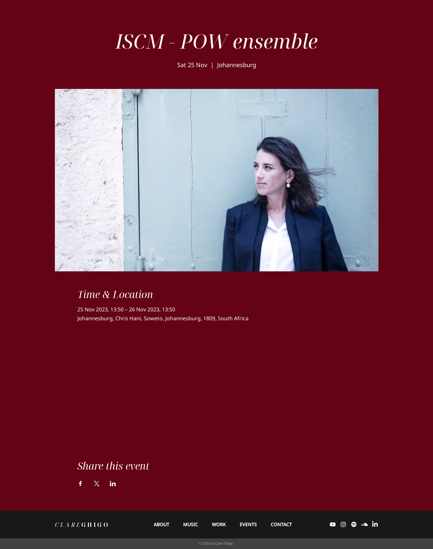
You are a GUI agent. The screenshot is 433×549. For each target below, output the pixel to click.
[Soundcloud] (364, 524)
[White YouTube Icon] (332, 524)
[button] (190, 524)
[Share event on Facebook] (80, 483)
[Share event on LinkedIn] (113, 483)
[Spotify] (353, 524)
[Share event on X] (97, 483)
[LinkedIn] (375, 524)
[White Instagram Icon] (343, 524)
